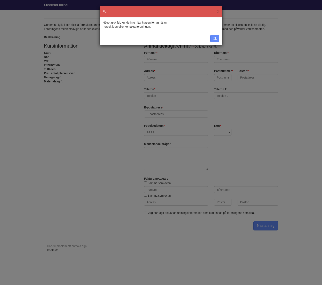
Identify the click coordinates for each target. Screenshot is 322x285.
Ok (215, 38)
